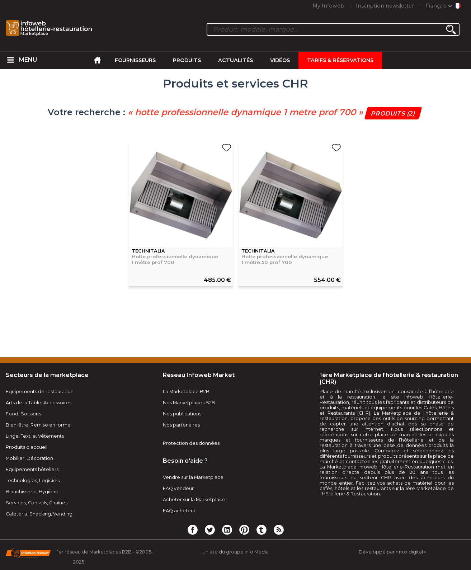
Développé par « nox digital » (392, 552)
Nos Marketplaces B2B (189, 402)
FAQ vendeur (178, 488)
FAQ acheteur (179, 510)
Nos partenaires (181, 425)
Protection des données (191, 443)
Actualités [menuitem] (235, 60)
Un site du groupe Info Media (235, 552)
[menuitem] (10, 60)
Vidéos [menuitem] (280, 60)
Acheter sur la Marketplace (194, 499)
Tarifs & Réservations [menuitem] (340, 60)
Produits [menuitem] (187, 60)
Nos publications (182, 413)
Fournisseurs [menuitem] (135, 60)
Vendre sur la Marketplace (193, 477)
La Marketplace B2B (186, 391)
